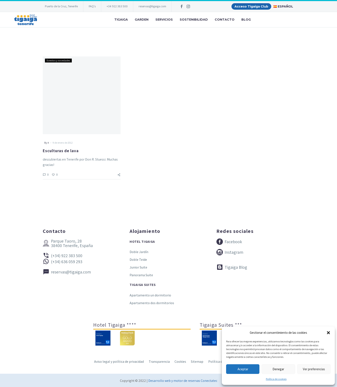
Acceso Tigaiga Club (251, 6)
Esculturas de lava (61, 150)
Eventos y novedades (58, 60)
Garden (142, 19)
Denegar (278, 369)
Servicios (164, 19)
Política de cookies (276, 379)
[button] (328, 333)
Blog (246, 19)
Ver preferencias (314, 369)
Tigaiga (121, 19)
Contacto (224, 19)
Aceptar (242, 369)
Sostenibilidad (194, 19)
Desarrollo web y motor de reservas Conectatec (182, 380)
